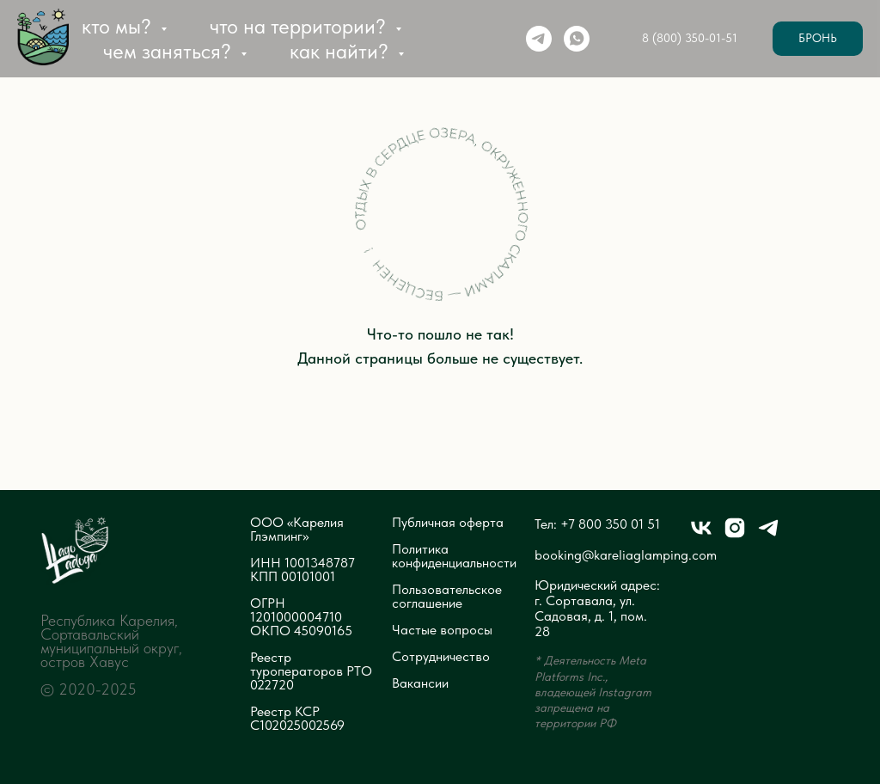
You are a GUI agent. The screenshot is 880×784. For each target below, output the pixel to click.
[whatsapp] (577, 39)
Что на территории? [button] (300, 26)
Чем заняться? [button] (169, 51)
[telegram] (539, 39)
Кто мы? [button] (119, 26)
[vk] (701, 535)
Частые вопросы (442, 630)
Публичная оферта (448, 523)
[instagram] (735, 535)
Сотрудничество (441, 657)
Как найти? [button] (342, 51)
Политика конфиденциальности (454, 556)
